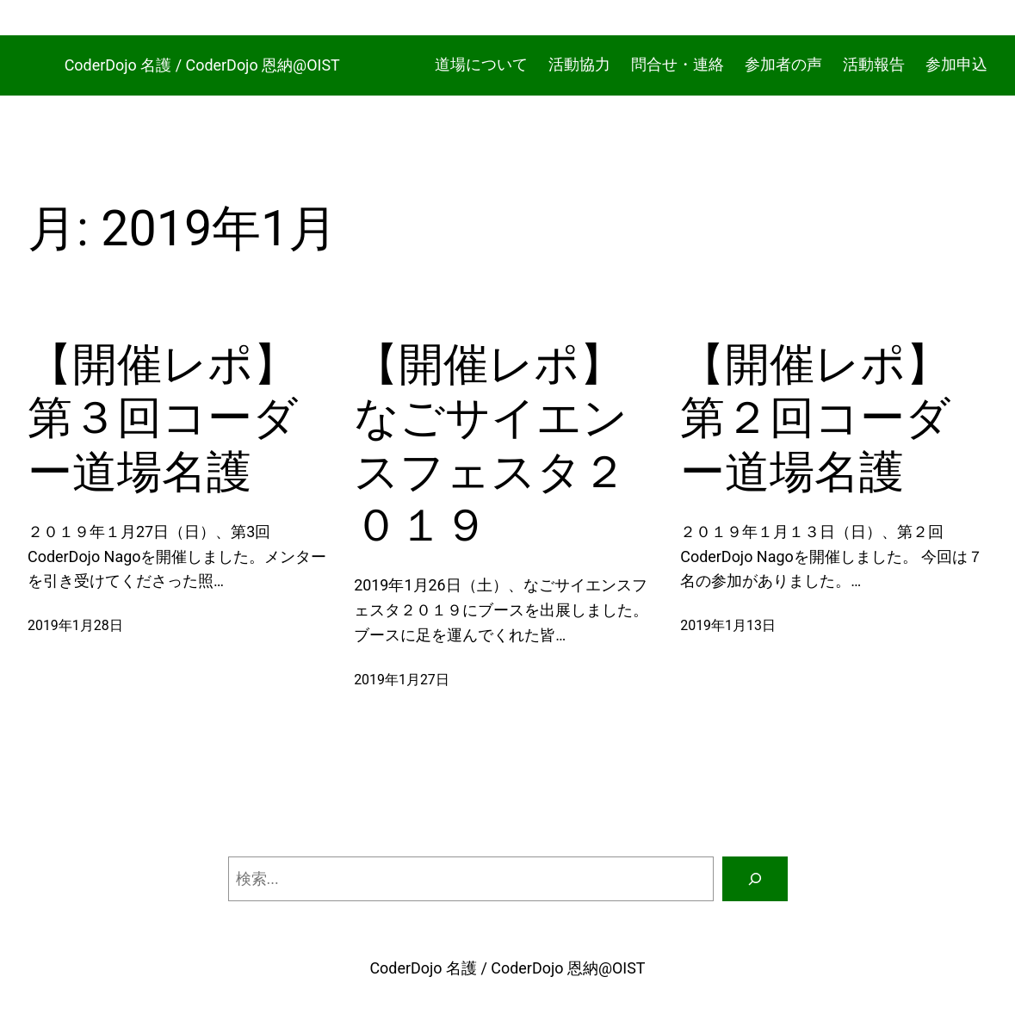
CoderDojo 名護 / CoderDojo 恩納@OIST (202, 65)
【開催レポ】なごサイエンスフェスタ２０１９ (491, 445)
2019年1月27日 (401, 679)
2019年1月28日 (75, 625)
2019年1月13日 (728, 625)
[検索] (755, 878)
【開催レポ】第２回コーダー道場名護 (815, 418)
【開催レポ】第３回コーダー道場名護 (163, 418)
